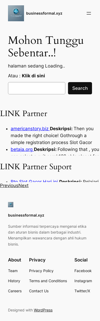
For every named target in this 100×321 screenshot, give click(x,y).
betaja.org (22, 149)
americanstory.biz (30, 128)
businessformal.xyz (44, 13)
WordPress (43, 310)
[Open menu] (89, 13)
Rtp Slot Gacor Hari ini (35, 181)
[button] (9, 185)
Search (80, 88)
